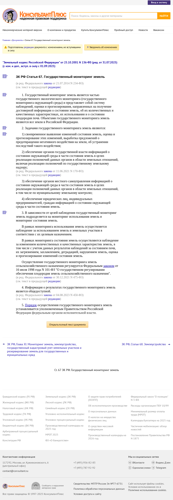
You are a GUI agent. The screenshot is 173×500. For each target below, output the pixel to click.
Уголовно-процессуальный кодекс (64, 419)
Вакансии (158, 30)
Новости (143, 30)
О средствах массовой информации (100, 428)
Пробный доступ (123, 30)
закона (48, 83)
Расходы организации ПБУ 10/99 (150, 405)
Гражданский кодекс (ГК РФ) (19, 396)
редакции (29, 47)
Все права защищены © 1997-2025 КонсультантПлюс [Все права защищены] (33, 493)
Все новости (132, 122)
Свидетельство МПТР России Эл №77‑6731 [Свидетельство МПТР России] (98, 483)
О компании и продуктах (61, 30)
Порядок (31, 305)
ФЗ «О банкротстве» (57, 440)
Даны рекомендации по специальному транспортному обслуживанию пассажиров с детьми (146, 63)
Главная (6, 40)
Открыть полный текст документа (67, 324)
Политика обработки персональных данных (99, 488)
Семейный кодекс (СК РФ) (60, 408)
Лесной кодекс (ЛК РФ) (58, 402)
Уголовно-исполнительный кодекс (64, 414)
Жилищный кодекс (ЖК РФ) (18, 402)
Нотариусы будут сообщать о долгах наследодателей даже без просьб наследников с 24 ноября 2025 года (145, 80)
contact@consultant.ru (15, 470)
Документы (17, 40)
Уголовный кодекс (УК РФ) (18, 419)
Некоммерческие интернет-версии (22, 30)
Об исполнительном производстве (107, 405)
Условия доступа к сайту (87, 493)
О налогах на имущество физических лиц (102, 419)
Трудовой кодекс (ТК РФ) (17, 414)
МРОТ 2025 (51, 434)
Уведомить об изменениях (103, 47)
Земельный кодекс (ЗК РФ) (60, 396)
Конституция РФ (12, 440)
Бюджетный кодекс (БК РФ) (18, 425)
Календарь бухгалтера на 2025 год (150, 420)
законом (108, 266)
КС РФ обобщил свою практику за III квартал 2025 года (145, 96)
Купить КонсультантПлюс (95, 30)
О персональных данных (102, 411)
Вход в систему (159, 2)
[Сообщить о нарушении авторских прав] (47, 486)
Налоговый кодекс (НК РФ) (18, 408)
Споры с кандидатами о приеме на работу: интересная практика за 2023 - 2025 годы (146, 112)
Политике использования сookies (147, 490)
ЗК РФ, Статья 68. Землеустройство (144, 344)
